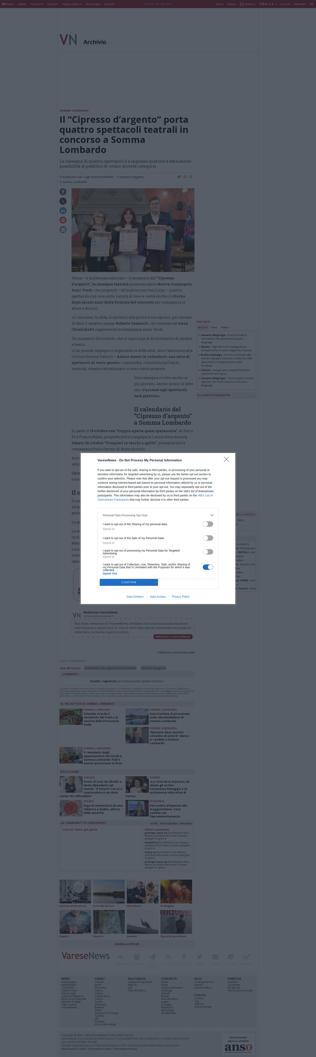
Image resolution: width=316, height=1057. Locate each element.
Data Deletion (135, 596)
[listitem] (158, 515)
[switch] (208, 524)
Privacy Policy (180, 596)
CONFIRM (128, 582)
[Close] (228, 460)
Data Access (158, 596)
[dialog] (158, 528)
